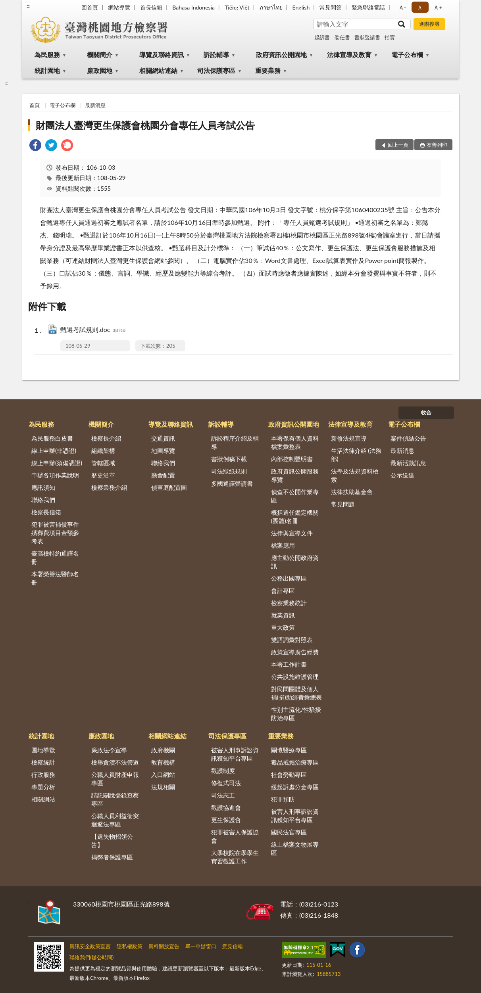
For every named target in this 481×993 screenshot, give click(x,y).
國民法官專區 (289, 832)
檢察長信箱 (46, 512)
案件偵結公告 (408, 438)
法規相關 (163, 786)
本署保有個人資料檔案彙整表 (295, 442)
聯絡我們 (43, 499)
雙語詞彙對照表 (292, 639)
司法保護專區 (216, 70)
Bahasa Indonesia (193, 7)
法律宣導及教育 (349, 54)
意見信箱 (232, 946)
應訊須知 (43, 487)
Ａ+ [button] (437, 7)
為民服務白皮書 (52, 438)
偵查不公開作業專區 (295, 496)
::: (29, 6)
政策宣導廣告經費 (295, 652)
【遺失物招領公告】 (112, 840)
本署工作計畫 (289, 664)
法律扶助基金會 (352, 491)
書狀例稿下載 (229, 458)
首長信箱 (151, 7)
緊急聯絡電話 (368, 7)
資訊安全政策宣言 (90, 946)
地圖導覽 (163, 450)
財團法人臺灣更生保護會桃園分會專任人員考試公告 (145, 125)
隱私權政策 (129, 946)
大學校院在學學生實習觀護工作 (235, 857)
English (301, 7)
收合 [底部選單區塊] (426, 412)
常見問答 (330, 7)
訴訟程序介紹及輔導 (235, 442)
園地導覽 (43, 749)
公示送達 (402, 475)
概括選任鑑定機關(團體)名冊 (295, 516)
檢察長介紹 (106, 438)
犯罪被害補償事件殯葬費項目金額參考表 (55, 532)
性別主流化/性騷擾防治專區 (296, 713)
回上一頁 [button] (398, 145)
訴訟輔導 (216, 54)
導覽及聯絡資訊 (161, 54)
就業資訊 (283, 615)
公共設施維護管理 (295, 676)
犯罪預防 (283, 799)
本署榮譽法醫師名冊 (55, 578)
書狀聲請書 (367, 37)
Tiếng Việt (237, 7)
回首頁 (89, 7)
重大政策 (283, 627)
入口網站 (163, 774)
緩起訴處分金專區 (295, 786)
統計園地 (47, 70)
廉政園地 (99, 70)
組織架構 (103, 450)
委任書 (342, 37)
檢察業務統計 (289, 602)
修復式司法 (226, 782)
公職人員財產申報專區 (115, 778)
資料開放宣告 (163, 946)
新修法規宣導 (349, 438)
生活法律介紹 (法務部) (356, 454)
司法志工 (223, 795)
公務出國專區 (289, 578)
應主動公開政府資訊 (295, 561)
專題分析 (43, 786)
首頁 (34, 105)
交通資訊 (163, 438)
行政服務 (43, 774)
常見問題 (343, 504)
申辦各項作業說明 (55, 475)
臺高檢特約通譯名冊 (55, 557)
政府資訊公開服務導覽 (295, 475)
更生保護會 (226, 819)
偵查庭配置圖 (169, 487)
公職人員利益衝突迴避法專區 (115, 820)
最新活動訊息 (408, 462)
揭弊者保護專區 (112, 857)
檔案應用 (283, 545)
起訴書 (322, 37)
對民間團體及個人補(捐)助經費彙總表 (296, 693)
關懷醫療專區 (289, 749)
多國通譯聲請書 (232, 483)
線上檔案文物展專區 (295, 848)
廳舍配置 (163, 475)
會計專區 (283, 590)
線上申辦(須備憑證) (56, 462)
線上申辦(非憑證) (53, 450)
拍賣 (390, 37)
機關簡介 (99, 54)
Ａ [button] (420, 7)
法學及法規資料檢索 (355, 475)
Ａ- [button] (402, 7)
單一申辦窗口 (200, 946)
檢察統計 (43, 762)
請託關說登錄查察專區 (115, 799)
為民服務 (47, 54)
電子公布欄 (407, 54)
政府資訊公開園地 (281, 54)
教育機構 (163, 762)
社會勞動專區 (289, 774)
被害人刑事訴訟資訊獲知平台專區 (235, 754)
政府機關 (163, 749)
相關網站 (43, 799)
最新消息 (95, 105)
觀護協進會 (226, 807)
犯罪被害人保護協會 (235, 836)
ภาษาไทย (271, 7)
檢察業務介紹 (109, 487)
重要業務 (268, 70)
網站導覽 (119, 7)
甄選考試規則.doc (92, 330)
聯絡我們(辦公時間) (91, 957)
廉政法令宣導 (109, 749)
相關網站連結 (158, 70)
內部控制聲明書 (292, 458)
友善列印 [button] (437, 145)
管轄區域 (103, 462)
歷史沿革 (103, 475)
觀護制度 (223, 770)
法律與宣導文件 (292, 533)
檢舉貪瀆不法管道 (115, 762)
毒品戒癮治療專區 (295, 762)
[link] (35, 146)
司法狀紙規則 (229, 471)
